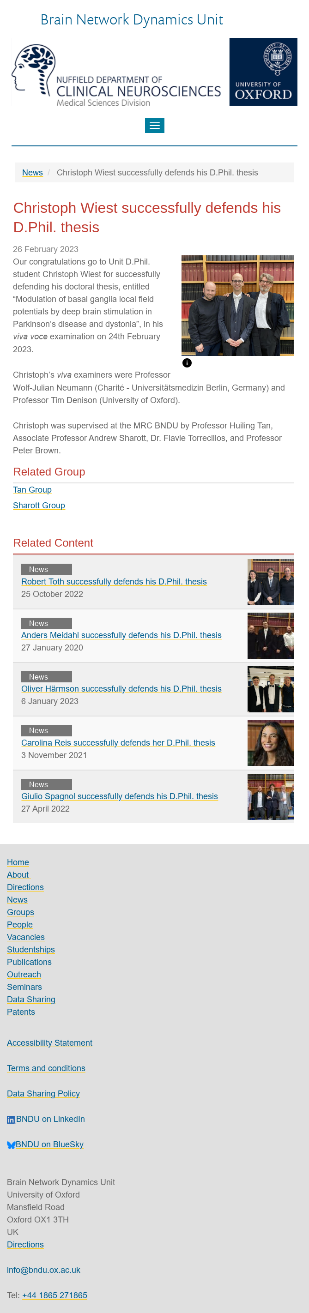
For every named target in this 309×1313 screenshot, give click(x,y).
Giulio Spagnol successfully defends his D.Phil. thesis (119, 796)
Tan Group (32, 489)
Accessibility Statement (49, 1043)
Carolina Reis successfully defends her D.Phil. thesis (118, 742)
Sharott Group (39, 505)
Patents (21, 1012)
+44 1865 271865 (54, 1295)
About (19, 874)
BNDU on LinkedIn (46, 1119)
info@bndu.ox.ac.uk (43, 1270)
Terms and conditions (46, 1068)
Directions (25, 887)
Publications (29, 962)
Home (18, 862)
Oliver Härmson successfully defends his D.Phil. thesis (121, 688)
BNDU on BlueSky (45, 1144)
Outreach (24, 974)
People (20, 924)
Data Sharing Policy (43, 1093)
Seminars (24, 987)
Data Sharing (31, 999)
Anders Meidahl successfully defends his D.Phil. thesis (121, 635)
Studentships (31, 949)
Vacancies (26, 937)
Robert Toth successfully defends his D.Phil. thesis (114, 581)
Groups (20, 912)
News (32, 172)
